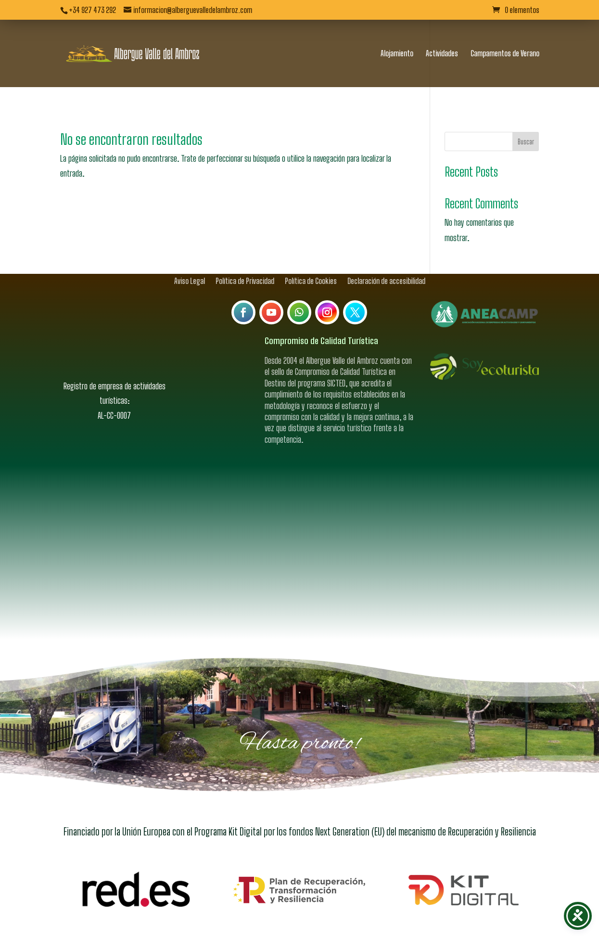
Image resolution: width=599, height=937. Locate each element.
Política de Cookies (311, 263)
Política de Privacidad (245, 263)
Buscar (526, 125)
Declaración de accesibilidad (386, 263)
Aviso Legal (189, 263)
